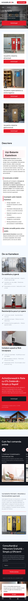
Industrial (9, 7)
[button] (21, 2)
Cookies (5, 591)
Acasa (3, 7)
